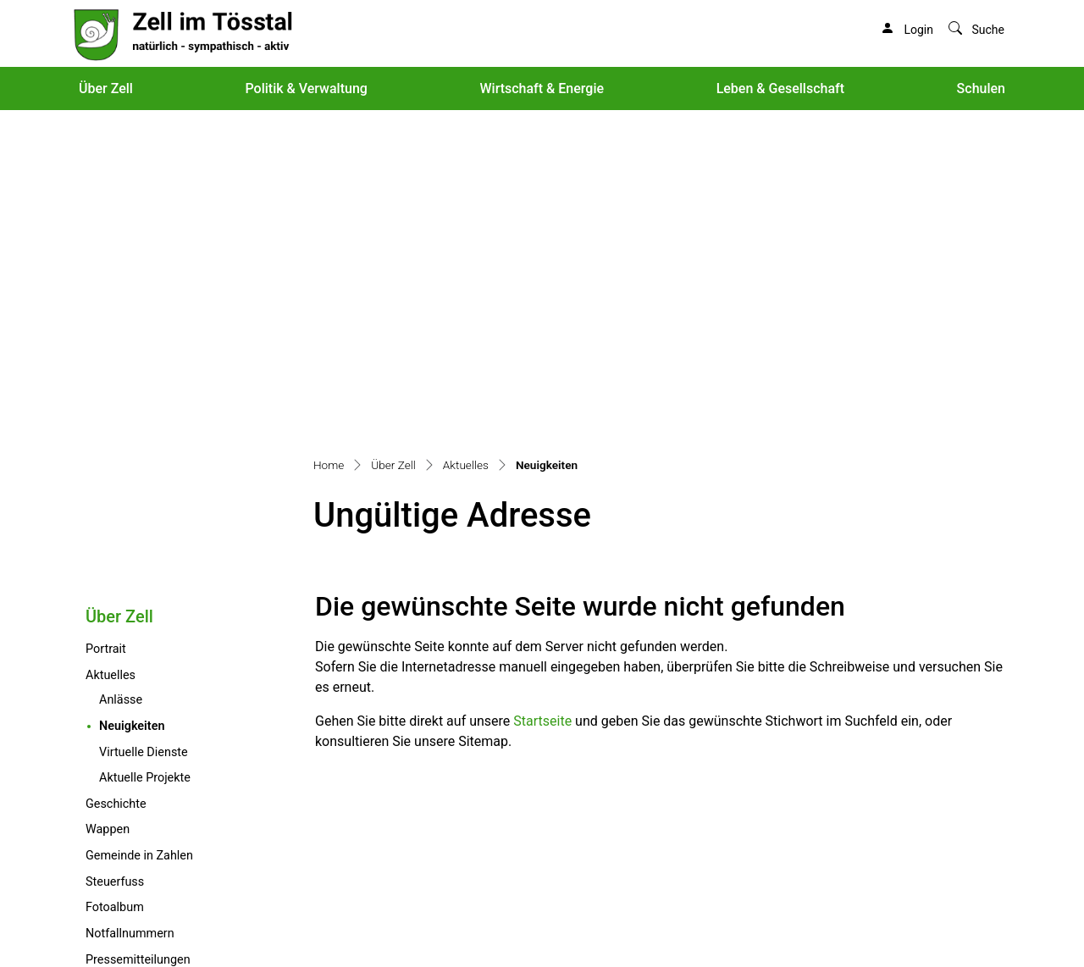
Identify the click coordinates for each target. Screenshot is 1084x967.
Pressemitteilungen (138, 641)
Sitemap (178, 925)
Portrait (106, 330)
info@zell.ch (109, 893)
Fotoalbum (115, 589)
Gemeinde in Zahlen (139, 537)
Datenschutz (298, 925)
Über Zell (106, 88)
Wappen (108, 511)
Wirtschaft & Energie (541, 88)
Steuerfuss (115, 563)
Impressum (365, 925)
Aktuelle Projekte (145, 459)
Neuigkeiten (167, 406)
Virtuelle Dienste (143, 434)
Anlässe (120, 381)
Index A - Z (232, 925)
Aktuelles (111, 357)
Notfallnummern (130, 615)
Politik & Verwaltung (306, 88)
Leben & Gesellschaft (780, 88)
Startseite (542, 403)
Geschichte (116, 485)
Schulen (981, 88)
